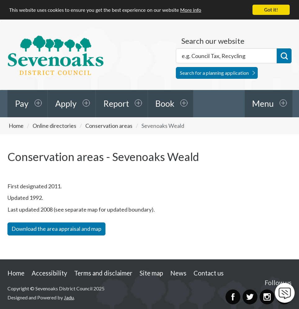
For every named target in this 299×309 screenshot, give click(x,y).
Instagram (267, 296)
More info (190, 10)
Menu (263, 103)
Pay (22, 103)
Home (16, 125)
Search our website (212, 41)
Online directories (54, 125)
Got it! (271, 10)
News (178, 273)
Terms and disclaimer (103, 273)
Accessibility (49, 273)
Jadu (69, 297)
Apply (66, 103)
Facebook (232, 296)
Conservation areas (108, 125)
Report (116, 103)
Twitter (250, 296)
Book (164, 103)
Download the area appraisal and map (56, 228)
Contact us (209, 273)
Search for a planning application (214, 73)
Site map (151, 273)
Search (284, 55)
